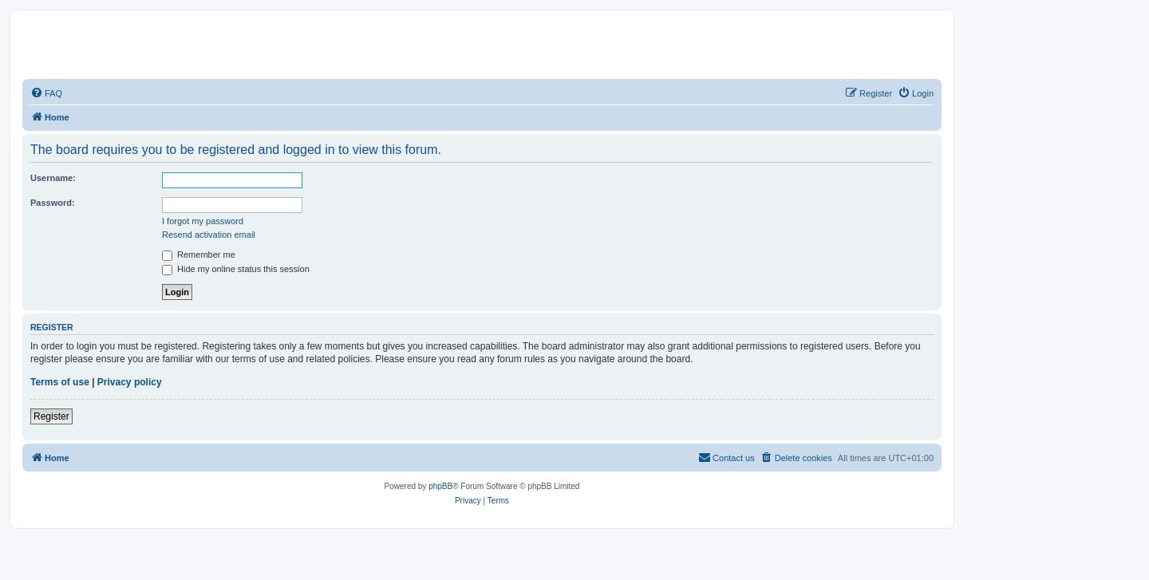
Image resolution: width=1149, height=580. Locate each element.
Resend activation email (208, 234)
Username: (53, 178)
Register (51, 416)
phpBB (440, 486)
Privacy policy (129, 382)
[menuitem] (46, 93)
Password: (52, 202)
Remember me (198, 254)
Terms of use (59, 382)
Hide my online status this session (236, 269)
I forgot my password (202, 221)
